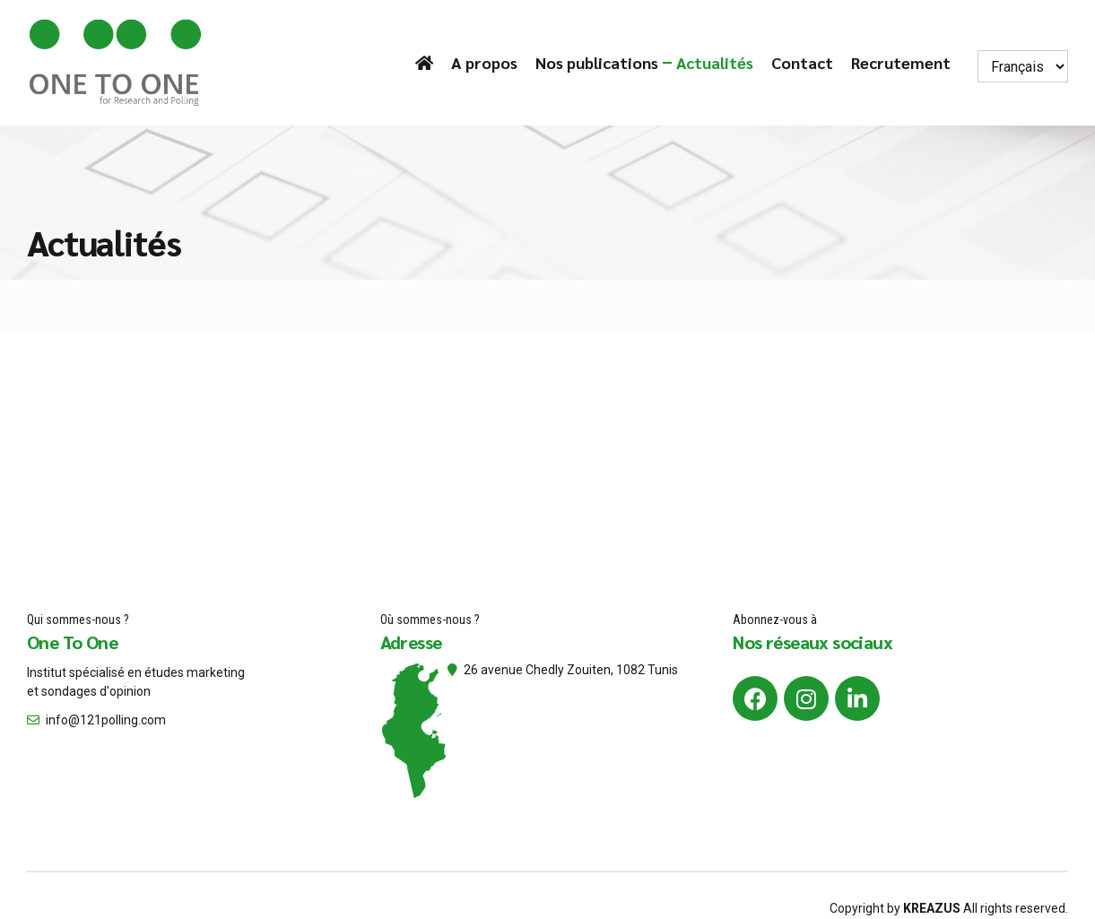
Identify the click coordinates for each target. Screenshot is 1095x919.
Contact (802, 62)
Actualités (714, 62)
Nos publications (596, 62)
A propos (484, 62)
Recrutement (901, 62)
